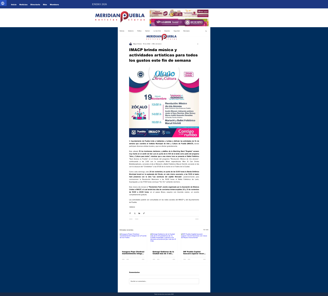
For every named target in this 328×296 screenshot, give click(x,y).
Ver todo (205, 229)
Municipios (186, 31)
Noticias (122, 31)
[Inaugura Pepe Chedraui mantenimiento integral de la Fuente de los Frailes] (133, 241)
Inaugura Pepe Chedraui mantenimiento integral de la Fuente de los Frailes (133, 253)
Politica (139, 31)
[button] (206, 31)
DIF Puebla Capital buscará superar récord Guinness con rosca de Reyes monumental (194, 253)
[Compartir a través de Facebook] (130, 213)
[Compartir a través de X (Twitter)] (135, 213)
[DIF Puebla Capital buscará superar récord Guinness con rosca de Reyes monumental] (194, 241)
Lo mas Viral (157, 31)
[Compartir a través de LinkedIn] (139, 213)
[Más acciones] (198, 44)
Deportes (167, 31)
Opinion (147, 31)
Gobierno (131, 31)
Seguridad (177, 31)
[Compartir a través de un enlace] (144, 213)
